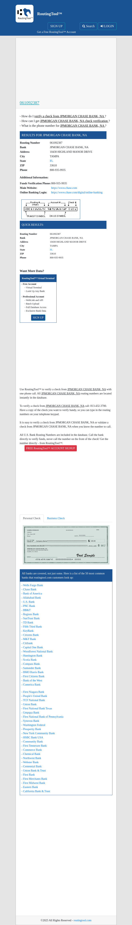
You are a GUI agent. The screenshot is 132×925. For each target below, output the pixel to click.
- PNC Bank (28, 606)
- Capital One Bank (32, 647)
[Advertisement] (66, 69)
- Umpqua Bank (30, 712)
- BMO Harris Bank (33, 672)
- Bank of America (32, 593)
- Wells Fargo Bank (32, 585)
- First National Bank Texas (37, 708)
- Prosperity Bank (31, 729)
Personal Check (31, 518)
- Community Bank (32, 741)
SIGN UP (56, 26)
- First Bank (28, 774)
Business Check (56, 518)
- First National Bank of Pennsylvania (43, 716)
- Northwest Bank (31, 758)
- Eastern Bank (30, 787)
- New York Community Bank (38, 733)
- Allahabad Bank (31, 597)
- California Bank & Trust (36, 791)
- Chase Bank (29, 589)
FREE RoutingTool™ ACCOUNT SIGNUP (50, 448)
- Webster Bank (30, 762)
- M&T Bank (29, 639)
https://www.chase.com (64, 187)
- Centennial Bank (32, 766)
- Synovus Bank (30, 720)
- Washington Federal (33, 725)
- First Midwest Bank (33, 783)
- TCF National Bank (33, 700)
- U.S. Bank (28, 601)
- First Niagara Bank (33, 691)
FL (51, 160)
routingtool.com (82, 920)
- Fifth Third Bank (32, 626)
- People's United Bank (34, 696)
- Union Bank (29, 704)
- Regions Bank (30, 614)
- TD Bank (27, 622)
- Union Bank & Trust (34, 770)
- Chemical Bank (31, 754)
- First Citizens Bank (33, 676)
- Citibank (27, 643)
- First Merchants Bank (34, 778)
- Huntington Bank (32, 655)
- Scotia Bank (29, 659)
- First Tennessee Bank (34, 745)
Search (88, 26)
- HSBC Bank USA (32, 737)
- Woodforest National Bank (37, 651)
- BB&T (26, 610)
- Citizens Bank (30, 634)
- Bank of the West (32, 680)
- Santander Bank (31, 668)
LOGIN (107, 26)
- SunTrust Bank (31, 618)
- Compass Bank (31, 663)
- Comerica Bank (31, 684)
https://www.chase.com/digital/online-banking (77, 192)
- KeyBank (28, 630)
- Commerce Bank (32, 749)
